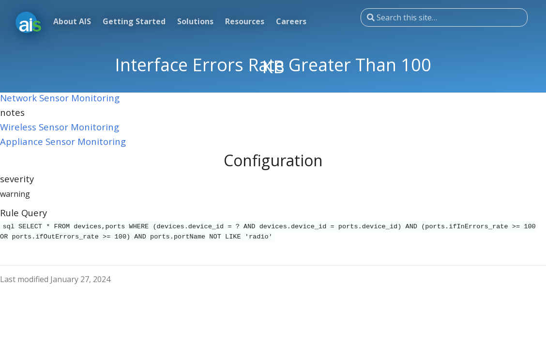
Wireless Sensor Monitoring (59, 127)
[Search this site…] (444, 17)
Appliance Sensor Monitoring (63, 141)
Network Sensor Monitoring (60, 98)
